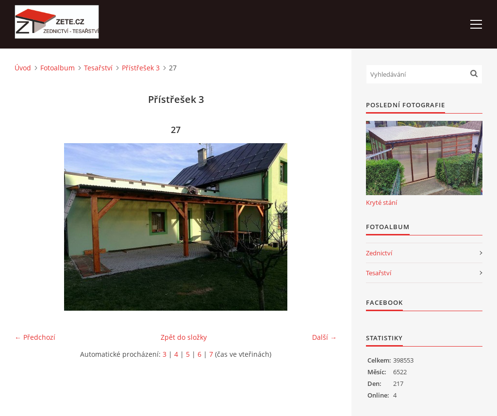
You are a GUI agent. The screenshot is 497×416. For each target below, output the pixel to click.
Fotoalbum (57, 67)
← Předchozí (35, 337)
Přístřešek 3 (141, 67)
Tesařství (98, 67)
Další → (324, 337)
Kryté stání (381, 202)
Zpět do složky (184, 337)
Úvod (23, 67)
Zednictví (379, 253)
